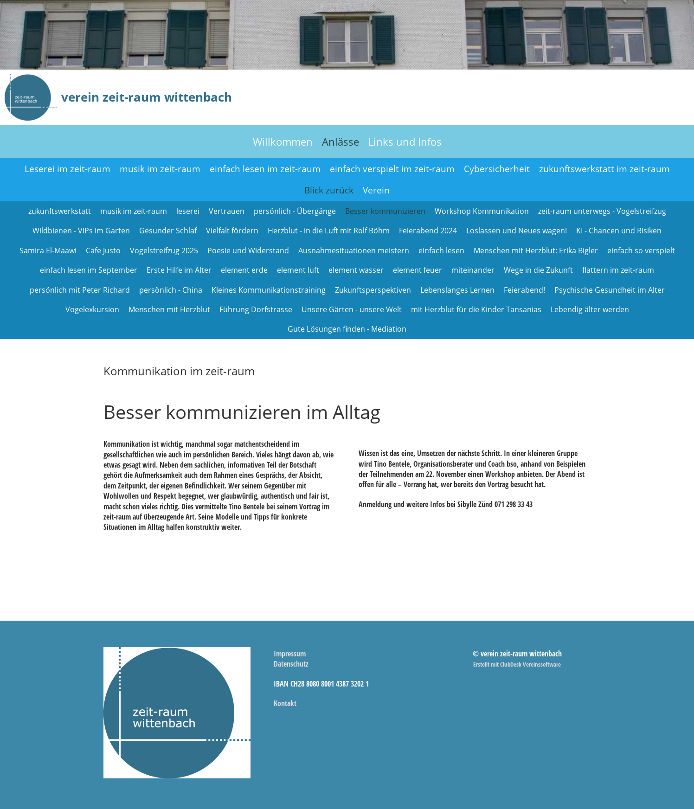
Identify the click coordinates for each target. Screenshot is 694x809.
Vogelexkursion (92, 309)
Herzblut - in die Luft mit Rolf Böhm (329, 230)
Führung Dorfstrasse (255, 309)
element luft (298, 270)
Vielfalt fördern (232, 230)
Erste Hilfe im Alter (179, 270)
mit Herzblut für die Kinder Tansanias (476, 309)
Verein (376, 190)
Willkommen (283, 141)
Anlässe (340, 141)
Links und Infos (405, 141)
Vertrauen (226, 211)
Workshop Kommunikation (482, 211)
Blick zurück (328, 190)
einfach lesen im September (88, 270)
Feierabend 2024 (428, 230)
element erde (244, 270)
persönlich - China (170, 290)
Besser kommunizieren (385, 211)
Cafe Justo (103, 250)
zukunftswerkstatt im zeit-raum (604, 169)
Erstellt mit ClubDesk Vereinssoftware (517, 664)
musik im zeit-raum (160, 169)
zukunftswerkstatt (59, 211)
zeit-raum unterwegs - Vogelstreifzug (602, 211)
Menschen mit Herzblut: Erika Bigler (536, 250)
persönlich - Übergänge (295, 211)
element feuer (417, 270)
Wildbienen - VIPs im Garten (81, 230)
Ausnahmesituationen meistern (353, 250)
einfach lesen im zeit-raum (265, 169)
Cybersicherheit (497, 169)
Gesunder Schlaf (168, 230)
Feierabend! (524, 290)
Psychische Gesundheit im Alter (609, 290)
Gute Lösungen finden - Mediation (347, 329)
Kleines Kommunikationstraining (269, 290)
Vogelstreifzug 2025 (164, 250)
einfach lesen (441, 250)
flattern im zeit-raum (618, 270)
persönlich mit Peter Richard (80, 290)
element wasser (356, 270)
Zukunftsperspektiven (373, 290)
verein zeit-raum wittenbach (146, 97)
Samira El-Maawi (48, 250)
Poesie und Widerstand (248, 250)
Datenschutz (291, 664)
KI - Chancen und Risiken (619, 230)
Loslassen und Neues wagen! (516, 230)
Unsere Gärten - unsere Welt (352, 309)
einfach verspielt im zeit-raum (392, 169)
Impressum (290, 653)
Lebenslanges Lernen (457, 290)
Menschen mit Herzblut (169, 309)
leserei (187, 211)
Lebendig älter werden (590, 309)
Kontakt (285, 703)
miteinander (473, 270)
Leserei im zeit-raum (67, 169)
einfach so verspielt (641, 250)
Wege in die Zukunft (538, 270)
